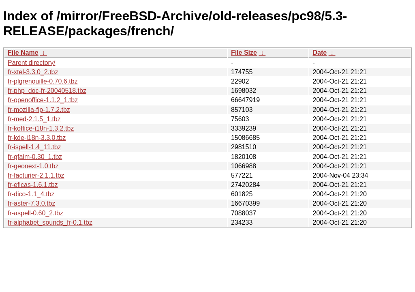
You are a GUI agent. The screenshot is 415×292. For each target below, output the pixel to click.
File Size (244, 52)
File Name (23, 52)
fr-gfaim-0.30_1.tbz (35, 156)
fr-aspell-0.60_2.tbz (35, 213)
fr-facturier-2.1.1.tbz (36, 175)
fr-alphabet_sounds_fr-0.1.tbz (50, 222)
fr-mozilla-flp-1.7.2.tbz (39, 109)
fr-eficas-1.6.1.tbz (33, 184)
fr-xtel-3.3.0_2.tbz (33, 72)
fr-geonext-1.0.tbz (33, 166)
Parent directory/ (31, 62)
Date (319, 52)
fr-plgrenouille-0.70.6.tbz (43, 81)
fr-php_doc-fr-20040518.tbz (47, 90)
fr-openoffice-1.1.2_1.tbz (43, 100)
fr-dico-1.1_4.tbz (31, 194)
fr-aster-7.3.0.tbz (31, 203)
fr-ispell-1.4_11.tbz (34, 147)
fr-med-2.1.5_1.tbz (34, 119)
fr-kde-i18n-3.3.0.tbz (37, 137)
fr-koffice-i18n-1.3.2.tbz (41, 128)
